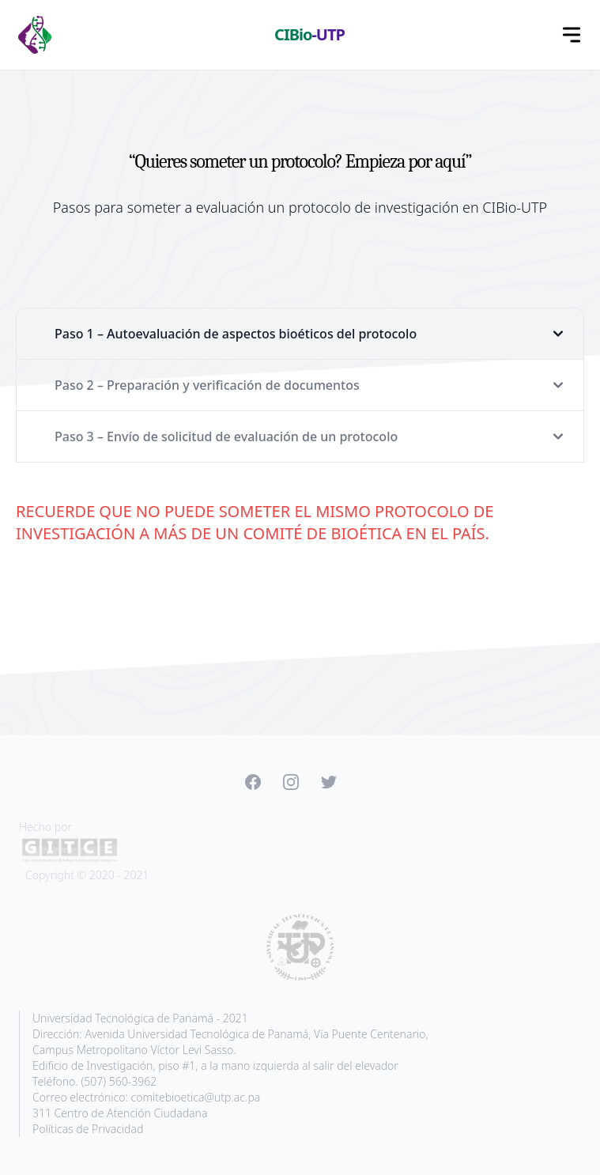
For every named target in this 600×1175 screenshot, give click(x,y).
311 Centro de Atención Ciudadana (119, 1112)
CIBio (309, 34)
